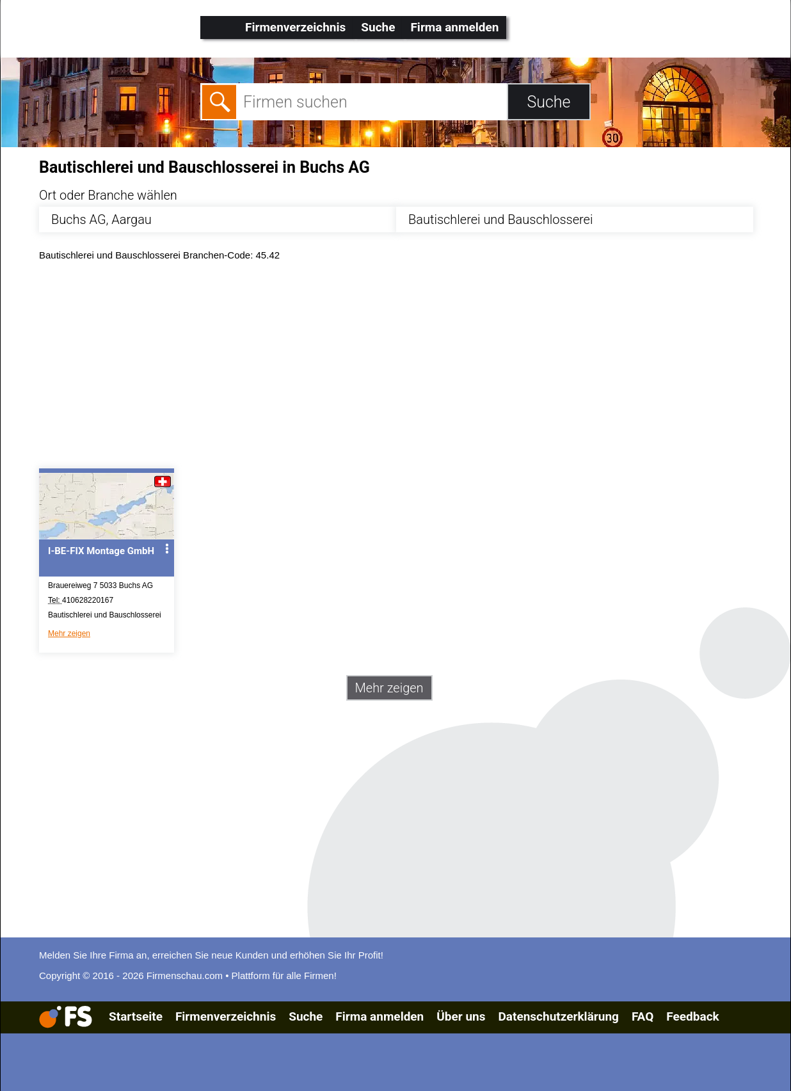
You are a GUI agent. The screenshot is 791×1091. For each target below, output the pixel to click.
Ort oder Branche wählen (108, 195)
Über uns (460, 1016)
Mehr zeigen (69, 633)
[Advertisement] (406, 368)
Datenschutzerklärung (558, 1016)
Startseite (136, 1016)
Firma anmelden (454, 27)
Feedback (692, 1016)
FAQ (642, 1016)
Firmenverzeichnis (295, 27)
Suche (378, 27)
